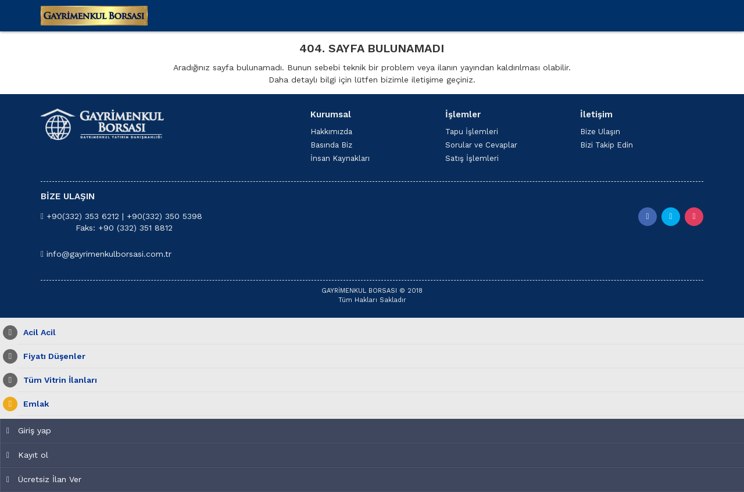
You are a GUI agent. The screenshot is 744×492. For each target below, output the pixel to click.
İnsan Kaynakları (340, 158)
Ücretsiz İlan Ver (43, 479)
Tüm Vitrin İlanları (57, 380)
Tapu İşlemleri (471, 131)
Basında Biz (331, 145)
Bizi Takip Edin (606, 145)
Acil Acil (36, 332)
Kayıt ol (27, 455)
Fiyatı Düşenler (51, 356)
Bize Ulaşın (600, 131)
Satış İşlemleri (472, 158)
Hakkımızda (331, 131)
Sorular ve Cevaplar (481, 145)
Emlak (33, 404)
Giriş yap (28, 430)
